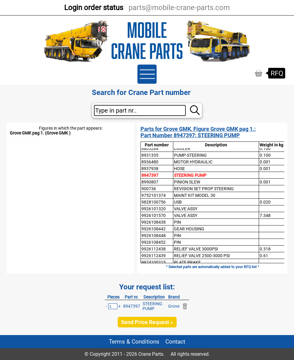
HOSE (179, 168)
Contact (175, 341)
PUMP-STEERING (190, 155)
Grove (173, 306)
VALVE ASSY (185, 208)
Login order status (93, 7)
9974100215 (153, 262)
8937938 (149, 168)
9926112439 (153, 255)
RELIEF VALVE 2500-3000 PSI (202, 255)
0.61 (264, 255)
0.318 (265, 248)
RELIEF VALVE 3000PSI (196, 248)
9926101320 (153, 208)
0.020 (265, 202)
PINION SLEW (187, 182)
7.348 (265, 215)
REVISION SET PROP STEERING (204, 188)
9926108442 (153, 228)
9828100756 (153, 202)
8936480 (149, 161)
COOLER (182, 148)
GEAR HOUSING (189, 228)
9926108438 (153, 222)
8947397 (149, 175)
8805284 (149, 148)
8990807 (149, 182)
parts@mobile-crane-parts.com (179, 7)
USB (178, 202)
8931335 (149, 155)
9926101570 (153, 215)
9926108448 (153, 235)
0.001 (265, 161)
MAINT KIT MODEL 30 (194, 195)
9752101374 (153, 195)
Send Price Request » (147, 322)
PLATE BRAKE (187, 262)
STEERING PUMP (190, 175)
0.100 (265, 148)
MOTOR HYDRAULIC (193, 161)
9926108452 (153, 242)
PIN (177, 222)
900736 (148, 188)
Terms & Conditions (134, 341)
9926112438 (153, 248)
